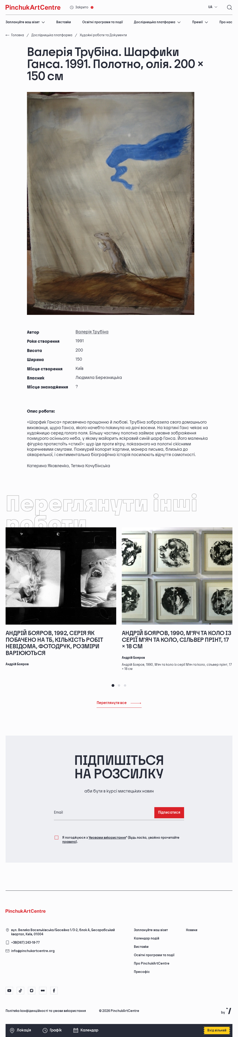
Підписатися (169, 812)
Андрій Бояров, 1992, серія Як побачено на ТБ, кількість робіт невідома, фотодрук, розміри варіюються (54, 643)
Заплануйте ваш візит (25, 22)
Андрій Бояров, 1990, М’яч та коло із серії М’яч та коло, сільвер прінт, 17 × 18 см (176, 640)
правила (69, 842)
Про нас (225, 22)
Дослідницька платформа (157, 22)
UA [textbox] (210, 7)
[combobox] (213, 7)
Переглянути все (119, 703)
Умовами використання (107, 838)
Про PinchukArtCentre (151, 963)
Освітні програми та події (102, 22)
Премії (200, 22)
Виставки (63, 22)
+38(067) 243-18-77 (25, 943)
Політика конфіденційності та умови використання (46, 1011)
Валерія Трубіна (92, 331)
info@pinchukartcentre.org (33, 951)
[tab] (113, 685)
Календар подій (146, 938)
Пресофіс (142, 972)
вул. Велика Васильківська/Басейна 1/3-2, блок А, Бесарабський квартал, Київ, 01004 (63, 932)
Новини (191, 930)
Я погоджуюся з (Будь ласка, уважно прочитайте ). (120, 839)
